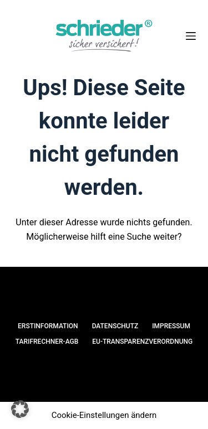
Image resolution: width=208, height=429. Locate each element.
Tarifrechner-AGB (47, 341)
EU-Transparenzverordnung (142, 341)
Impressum (171, 326)
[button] (20, 409)
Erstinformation (48, 326)
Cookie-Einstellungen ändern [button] (104, 415)
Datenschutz (115, 326)
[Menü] (191, 36)
